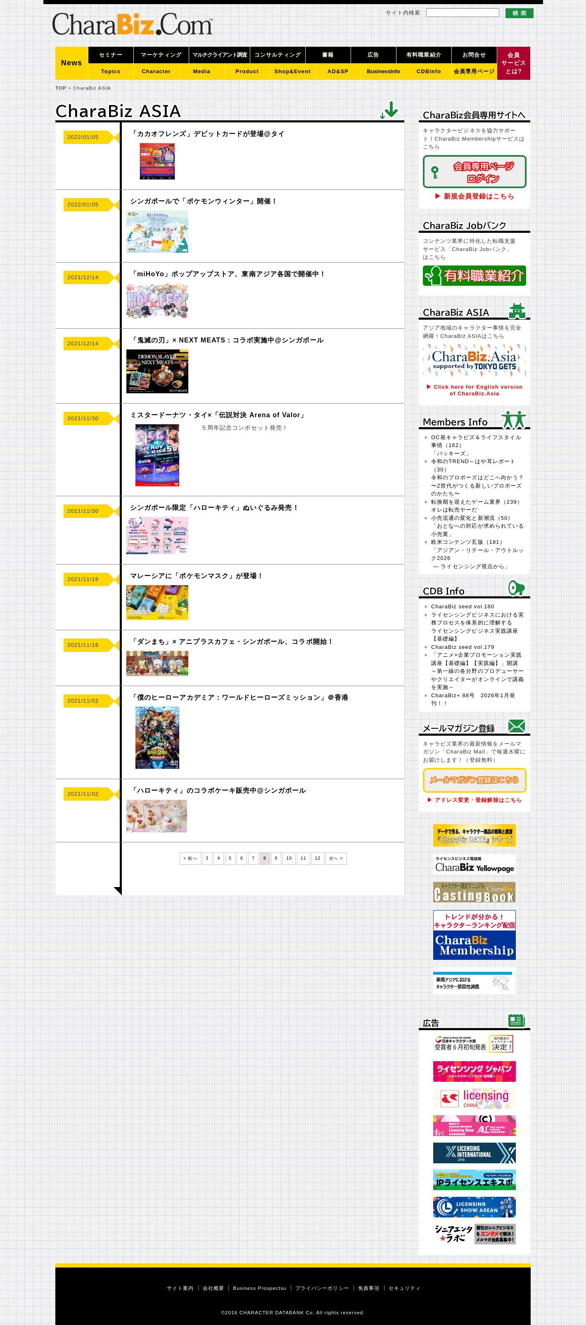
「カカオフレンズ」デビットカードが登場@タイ (207, 133)
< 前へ (190, 858)
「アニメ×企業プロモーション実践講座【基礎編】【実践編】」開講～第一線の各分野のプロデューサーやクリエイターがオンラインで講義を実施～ (477, 671)
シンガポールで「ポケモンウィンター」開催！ (204, 201)
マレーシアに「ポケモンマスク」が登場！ (197, 575)
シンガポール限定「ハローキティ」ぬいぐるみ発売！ (214, 507)
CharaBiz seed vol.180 (462, 606)
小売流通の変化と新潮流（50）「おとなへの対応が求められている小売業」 (477, 526)
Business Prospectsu (259, 1288)
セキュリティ (405, 1288)
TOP (60, 88)
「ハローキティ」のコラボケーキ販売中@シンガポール (218, 790)
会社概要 (213, 1288)
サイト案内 (180, 1288)
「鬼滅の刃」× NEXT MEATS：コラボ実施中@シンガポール (227, 340)
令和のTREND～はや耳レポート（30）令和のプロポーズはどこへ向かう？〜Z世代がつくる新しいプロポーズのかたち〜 (477, 477)
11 (303, 858)
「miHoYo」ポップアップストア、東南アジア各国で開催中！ (228, 273)
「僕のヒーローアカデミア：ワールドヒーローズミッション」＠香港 (239, 697)
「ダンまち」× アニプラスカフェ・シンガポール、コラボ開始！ (232, 641)
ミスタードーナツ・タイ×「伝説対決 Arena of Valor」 (218, 415)
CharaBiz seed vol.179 (462, 647)
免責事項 (369, 1288)
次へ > (336, 858)
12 (318, 858)
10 (289, 858)
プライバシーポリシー (322, 1288)
